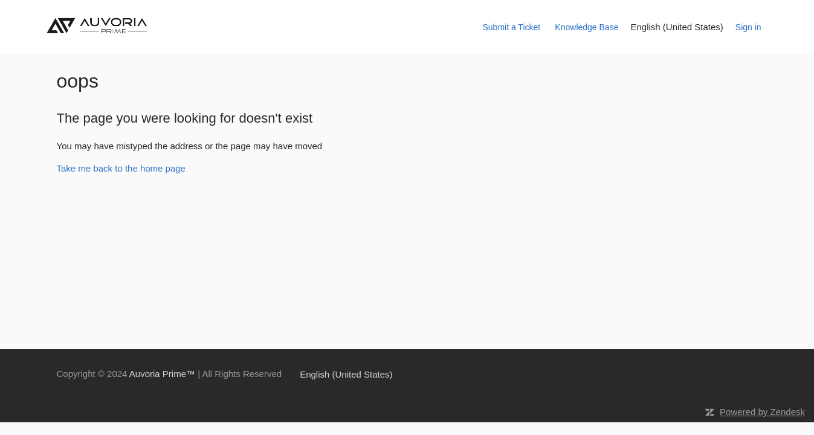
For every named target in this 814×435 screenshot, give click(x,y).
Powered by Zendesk (762, 412)
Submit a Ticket (511, 27)
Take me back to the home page (121, 168)
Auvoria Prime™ (162, 374)
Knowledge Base (586, 27)
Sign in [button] (748, 27)
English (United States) (676, 27)
